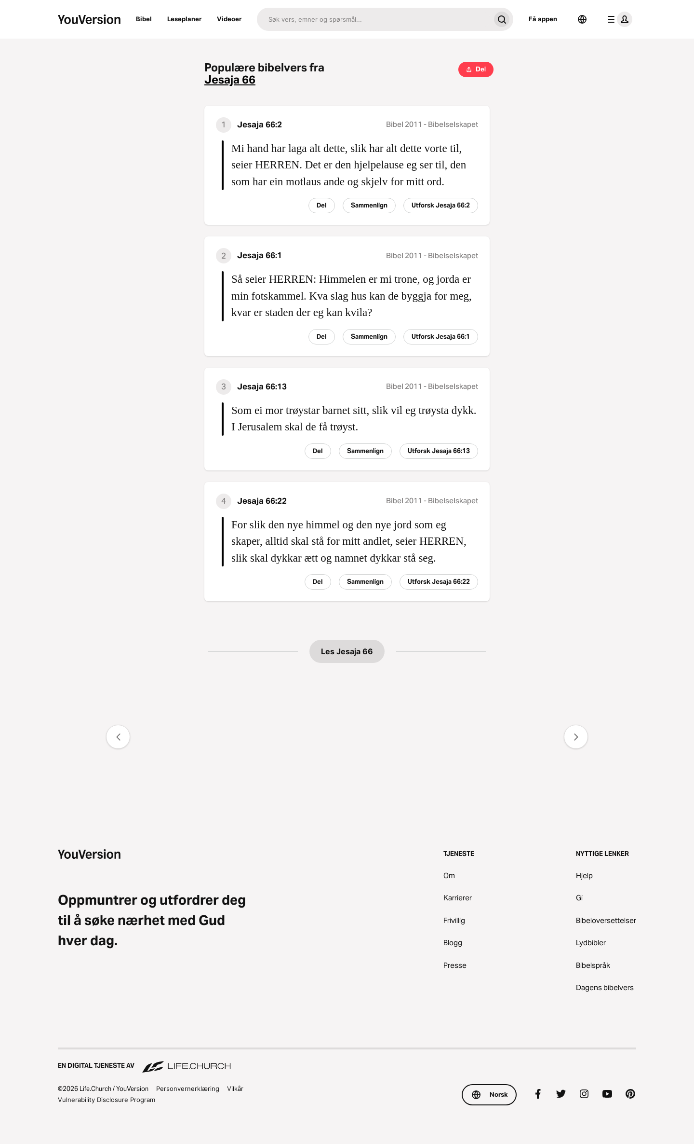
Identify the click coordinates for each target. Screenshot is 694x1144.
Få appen (543, 19)
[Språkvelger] (582, 19)
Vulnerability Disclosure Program (106, 1099)
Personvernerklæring (187, 1088)
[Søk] (373, 19)
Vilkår (235, 1088)
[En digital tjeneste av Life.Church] (347, 1061)
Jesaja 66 (229, 80)
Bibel (144, 19)
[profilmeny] (618, 19)
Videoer (229, 19)
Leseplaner (184, 19)
